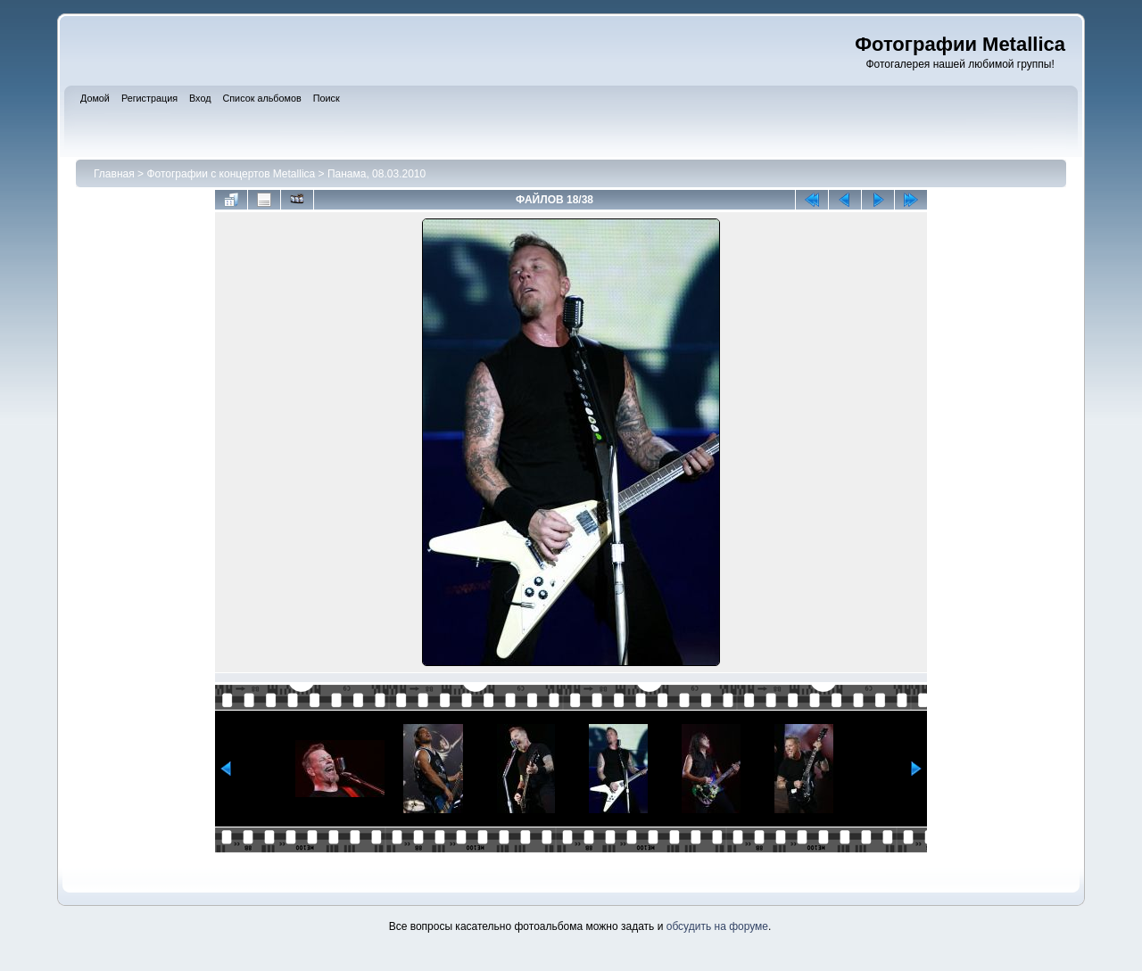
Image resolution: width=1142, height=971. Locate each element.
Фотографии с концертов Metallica (230, 174)
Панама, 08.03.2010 (376, 174)
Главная (114, 174)
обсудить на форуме (717, 926)
